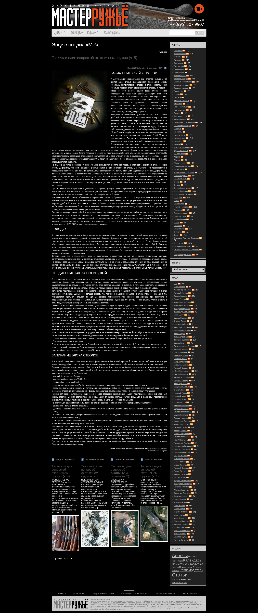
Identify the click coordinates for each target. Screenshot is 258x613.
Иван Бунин (179, 315)
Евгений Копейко (181, 374)
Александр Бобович (182, 302)
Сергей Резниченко (182, 449)
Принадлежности (181, 213)
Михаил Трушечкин (182, 490)
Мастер (177, 160)
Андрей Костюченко (182, 377)
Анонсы (180, 555)
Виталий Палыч (180, 427)
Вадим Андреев (180, 296)
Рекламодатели (191, 570)
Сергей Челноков (181, 512)
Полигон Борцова (181, 207)
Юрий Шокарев (180, 527)
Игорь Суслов (180, 477)
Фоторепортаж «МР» (182, 246)
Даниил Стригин (181, 474)
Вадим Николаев (181, 415)
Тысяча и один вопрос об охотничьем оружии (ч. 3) (91, 471)
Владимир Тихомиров (183, 484)
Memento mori (180, 54)
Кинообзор (178, 141)
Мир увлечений (180, 163)
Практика (178, 210)
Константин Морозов (183, 412)
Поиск (199, 32)
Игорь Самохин (180, 455)
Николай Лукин (180, 393)
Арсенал (177, 60)
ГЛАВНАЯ (62, 594)
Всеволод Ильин (181, 355)
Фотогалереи (181, 579)
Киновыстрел (179, 138)
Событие (178, 232)
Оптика (177, 185)
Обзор (176, 182)
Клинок (177, 144)
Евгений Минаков (181, 405)
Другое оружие (180, 119)
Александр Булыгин (182, 312)
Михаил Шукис (180, 534)
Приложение (185, 567)
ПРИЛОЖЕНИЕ (111, 33)
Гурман (177, 113)
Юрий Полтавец (181, 440)
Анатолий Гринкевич (182, 327)
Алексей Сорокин (181, 468)
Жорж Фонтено (180, 502)
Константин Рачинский (183, 446)
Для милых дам (180, 116)
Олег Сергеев (180, 462)
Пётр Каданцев (180, 362)
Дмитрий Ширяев (181, 524)
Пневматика (179, 204)
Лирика (177, 157)
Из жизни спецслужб (182, 126)
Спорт (176, 235)
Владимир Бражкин (182, 309)
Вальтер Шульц (180, 537)
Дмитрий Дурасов (181, 340)
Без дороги (178, 63)
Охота (176, 201)
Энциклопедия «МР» (155, 68)
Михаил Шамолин (181, 521)
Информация (177, 561)
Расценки (197, 567)
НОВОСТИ (59, 33)
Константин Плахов (182, 437)
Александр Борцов (182, 305)
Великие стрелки (181, 88)
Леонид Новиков (181, 418)
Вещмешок (178, 91)
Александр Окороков (183, 421)
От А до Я (178, 197)
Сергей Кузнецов (181, 380)
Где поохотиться (181, 107)
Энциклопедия (179, 582)
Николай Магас (180, 396)
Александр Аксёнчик (182, 290)
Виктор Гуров (179, 334)
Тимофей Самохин (182, 459)
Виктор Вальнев (181, 318)
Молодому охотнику (182, 166)
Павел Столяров (181, 471)
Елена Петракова (181, 434)
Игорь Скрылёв (180, 465)
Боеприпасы (179, 69)
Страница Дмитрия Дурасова (186, 238)
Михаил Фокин (180, 499)
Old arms (177, 57)
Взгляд (177, 94)
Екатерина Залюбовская (184, 346)
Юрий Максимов (181, 399)
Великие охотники (181, 85)
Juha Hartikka (179, 287)
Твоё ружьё (179, 243)
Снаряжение (179, 229)
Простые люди (180, 216)
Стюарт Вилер (180, 321)
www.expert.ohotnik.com (157, 448)
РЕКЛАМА (92, 33)
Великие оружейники (183, 82)
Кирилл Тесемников (182, 481)
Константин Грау (181, 324)
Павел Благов (180, 299)
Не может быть (180, 179)
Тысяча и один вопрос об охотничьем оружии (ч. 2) (121, 471)
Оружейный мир (181, 191)
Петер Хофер (179, 509)
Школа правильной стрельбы (186, 249)
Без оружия (179, 66)
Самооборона (180, 219)
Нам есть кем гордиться (184, 172)
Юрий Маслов (180, 402)
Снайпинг (178, 226)
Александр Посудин (182, 443)
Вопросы (192, 556)
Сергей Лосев (180, 390)
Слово (176, 222)
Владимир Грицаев (182, 330)
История (177, 129)
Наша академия (181, 176)
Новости (175, 567)
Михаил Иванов (180, 352)
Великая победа (181, 79)
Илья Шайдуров (180, 518)
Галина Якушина (181, 540)
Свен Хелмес (179, 506)
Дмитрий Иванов (181, 349)
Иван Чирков (179, 515)
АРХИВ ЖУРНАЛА (79, 594)
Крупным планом (181, 151)
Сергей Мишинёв (181, 409)
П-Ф (175, 284)
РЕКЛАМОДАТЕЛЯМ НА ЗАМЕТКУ (134, 594)
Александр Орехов (182, 424)
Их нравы (178, 132)
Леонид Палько (180, 430)
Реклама (175, 571)
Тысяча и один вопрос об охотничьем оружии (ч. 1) (151, 471)
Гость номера (179, 110)
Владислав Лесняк (182, 387)
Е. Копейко (141, 68)
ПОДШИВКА (76, 33)
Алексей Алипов (181, 293)
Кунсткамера (179, 154)
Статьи (180, 574)
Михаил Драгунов (181, 337)
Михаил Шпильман (182, 531)
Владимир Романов (182, 452)
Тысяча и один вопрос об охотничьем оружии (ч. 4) (62, 471)
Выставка (178, 104)
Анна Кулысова (180, 384)
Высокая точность (181, 101)
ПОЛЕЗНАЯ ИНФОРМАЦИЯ (164, 594)
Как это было (179, 135)
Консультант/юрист (182, 147)
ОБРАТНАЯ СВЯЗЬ (189, 594)
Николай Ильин (180, 359)
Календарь (192, 560)
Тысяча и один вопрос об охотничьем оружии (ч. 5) (94, 58)
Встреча (177, 97)
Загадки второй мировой (184, 122)
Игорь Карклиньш (181, 365)
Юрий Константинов (182, 371)
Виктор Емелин (180, 343)
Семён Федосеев (181, 496)
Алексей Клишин (181, 368)
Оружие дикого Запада (183, 194)
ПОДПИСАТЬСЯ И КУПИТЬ (103, 594)
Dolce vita (178, 51)
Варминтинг (179, 72)
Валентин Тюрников (182, 493)
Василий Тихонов (181, 487)
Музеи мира (179, 169)
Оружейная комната (182, 188)
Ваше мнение (180, 76)
